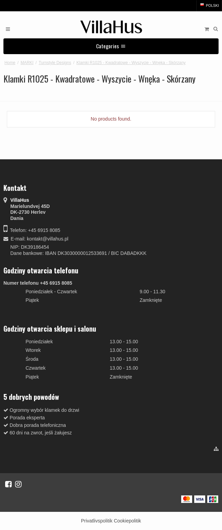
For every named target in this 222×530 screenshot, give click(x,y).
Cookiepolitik (127, 520)
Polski (209, 5)
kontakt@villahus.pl (47, 239)
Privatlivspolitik (97, 520)
